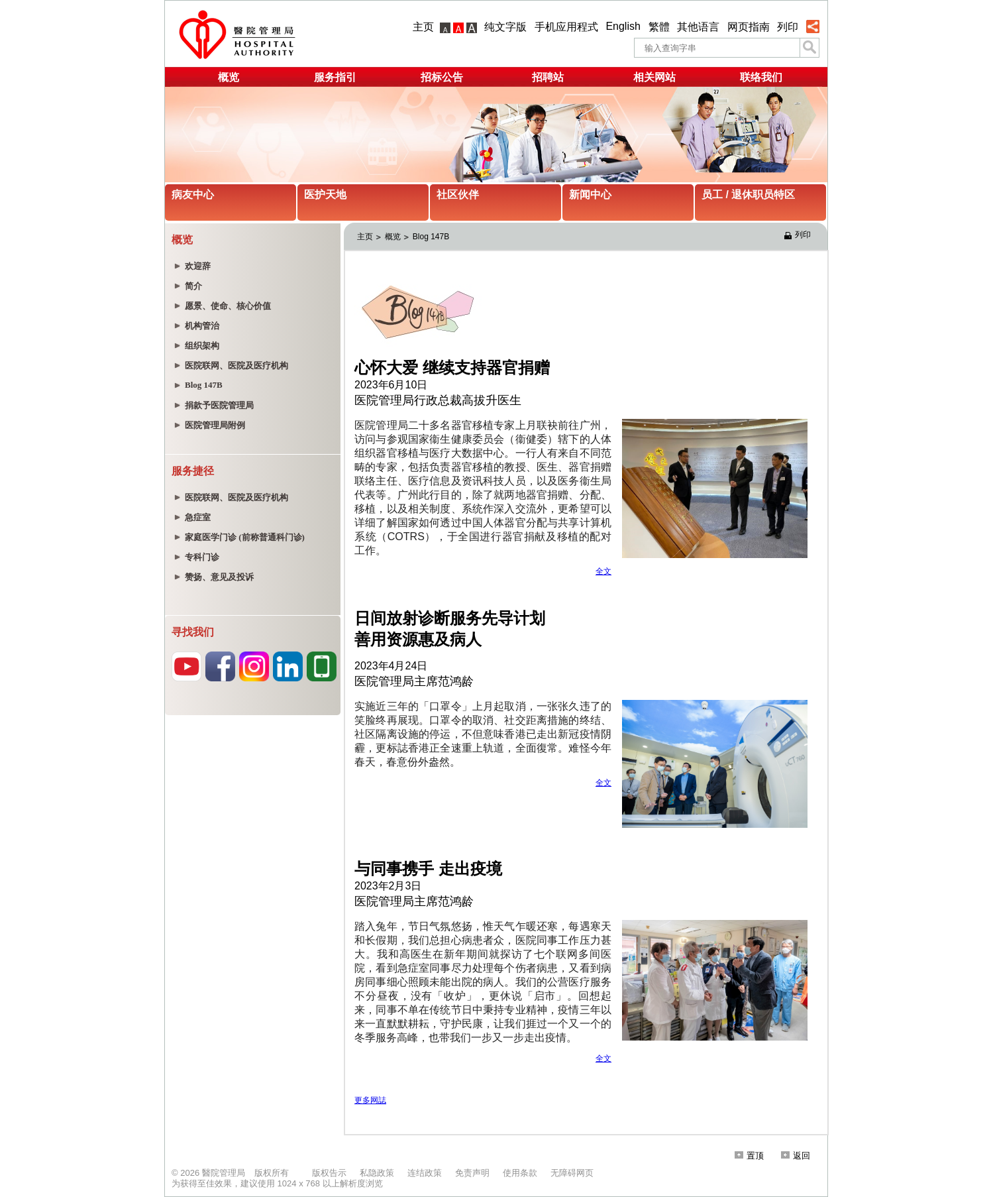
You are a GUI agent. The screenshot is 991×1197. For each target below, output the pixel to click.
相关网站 (654, 77)
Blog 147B (431, 236)
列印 (787, 26)
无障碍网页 (572, 1173)
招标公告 (442, 77)
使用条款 (520, 1173)
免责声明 (472, 1173)
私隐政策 (377, 1173)
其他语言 (698, 26)
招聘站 (548, 77)
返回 (795, 1156)
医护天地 (325, 194)
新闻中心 (590, 194)
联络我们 (761, 77)
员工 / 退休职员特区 (748, 194)
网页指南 (748, 26)
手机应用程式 (566, 26)
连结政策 (424, 1173)
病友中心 (193, 194)
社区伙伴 (458, 194)
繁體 (659, 26)
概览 (228, 77)
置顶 (749, 1156)
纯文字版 (505, 26)
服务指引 (335, 77)
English (622, 26)
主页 (423, 26)
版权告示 (329, 1173)
